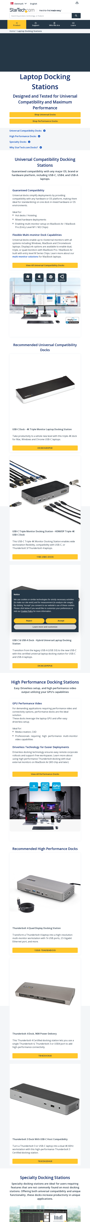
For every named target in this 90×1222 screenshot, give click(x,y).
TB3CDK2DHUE (45, 1161)
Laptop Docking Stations (29, 31)
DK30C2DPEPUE (45, 665)
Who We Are (54, 24)
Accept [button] (61, 621)
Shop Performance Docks (45, 121)
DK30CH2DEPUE (45, 448)
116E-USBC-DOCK (45, 557)
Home (12, 31)
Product (16, 24)
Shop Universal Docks (45, 114)
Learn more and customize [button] (45, 627)
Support (35, 24)
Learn (73, 24)
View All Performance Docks (45, 774)
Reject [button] (29, 621)
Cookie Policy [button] (27, 611)
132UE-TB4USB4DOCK (45, 950)
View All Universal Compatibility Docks (45, 265)
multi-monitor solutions (25, 256)
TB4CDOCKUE (45, 1055)
